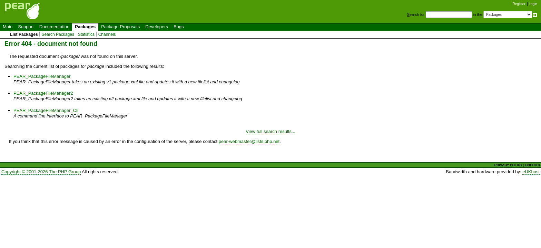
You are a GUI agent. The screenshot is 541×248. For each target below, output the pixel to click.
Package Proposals (120, 26)
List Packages (24, 34)
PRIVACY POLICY (508, 165)
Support (26, 26)
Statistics (86, 34)
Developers (156, 26)
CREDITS (532, 165)
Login (533, 4)
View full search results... (270, 131)
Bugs (179, 26)
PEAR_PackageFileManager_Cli (45, 110)
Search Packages (57, 34)
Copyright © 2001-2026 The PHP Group (41, 171)
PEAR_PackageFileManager (41, 76)
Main (7, 26)
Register (519, 4)
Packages (85, 26)
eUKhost (531, 171)
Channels (107, 34)
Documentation (54, 26)
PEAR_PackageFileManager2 (43, 93)
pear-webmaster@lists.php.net (249, 141)
